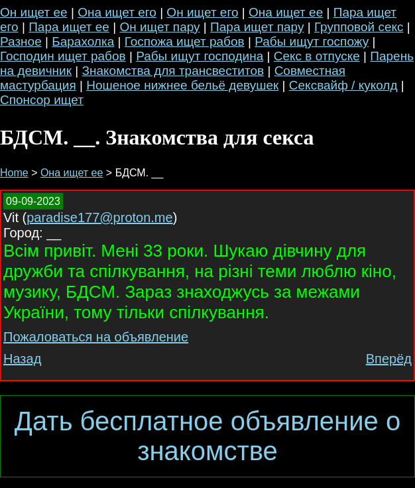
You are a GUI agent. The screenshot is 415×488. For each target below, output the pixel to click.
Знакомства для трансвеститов (173, 71)
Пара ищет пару (257, 27)
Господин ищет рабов (63, 56)
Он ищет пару (159, 27)
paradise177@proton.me (99, 217)
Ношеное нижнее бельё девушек (182, 85)
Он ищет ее (34, 12)
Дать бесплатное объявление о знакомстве (207, 435)
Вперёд (389, 358)
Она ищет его (117, 12)
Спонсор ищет (42, 100)
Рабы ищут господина (199, 56)
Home (14, 172)
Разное (21, 41)
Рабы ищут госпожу (312, 41)
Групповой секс (359, 27)
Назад (22, 358)
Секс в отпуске (317, 56)
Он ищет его (202, 12)
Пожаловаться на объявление (95, 337)
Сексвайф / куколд (343, 85)
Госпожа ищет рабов (185, 41)
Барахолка (83, 41)
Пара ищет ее (69, 27)
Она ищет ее (286, 12)
